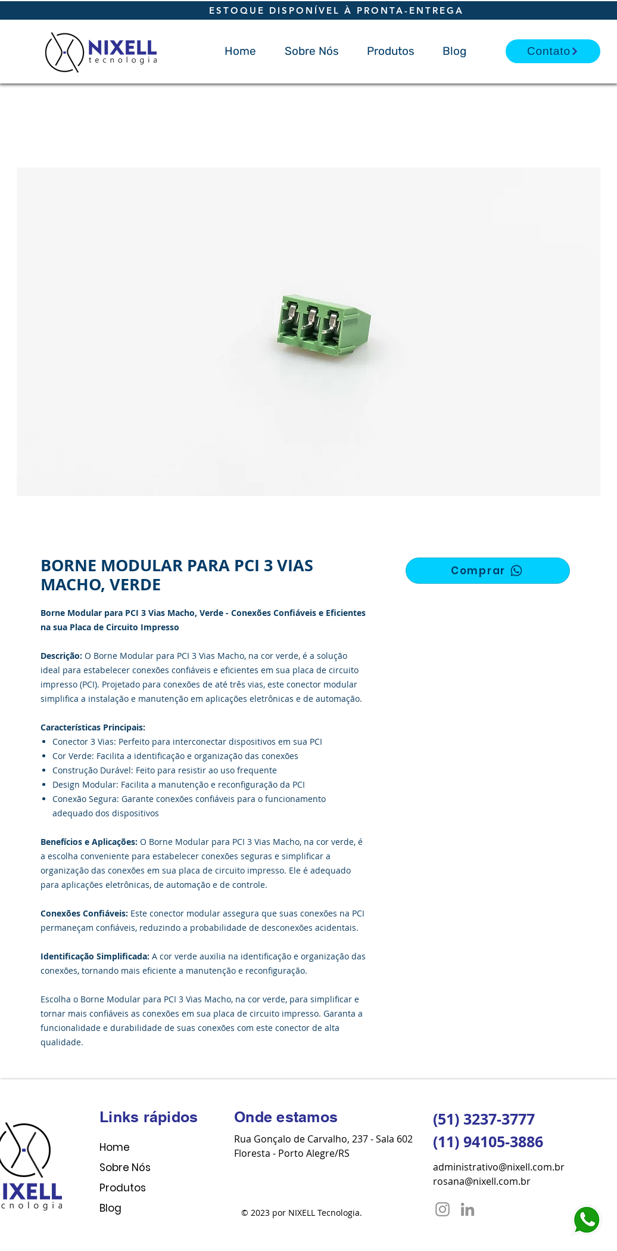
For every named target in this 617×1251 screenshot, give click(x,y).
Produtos (122, 1188)
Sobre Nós (125, 1167)
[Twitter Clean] (524, 1101)
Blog (110, 1208)
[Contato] (553, 51)
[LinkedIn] (467, 1209)
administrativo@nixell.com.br (499, 1166)
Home (114, 1147)
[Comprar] (488, 571)
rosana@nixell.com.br (482, 1181)
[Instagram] (442, 1209)
